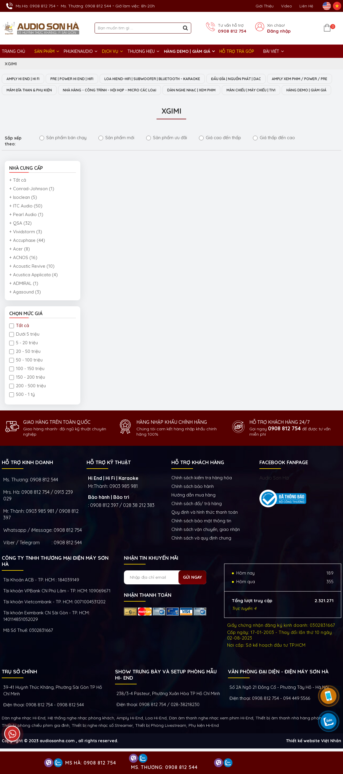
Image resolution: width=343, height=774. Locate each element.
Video (286, 6)
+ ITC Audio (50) (25, 218)
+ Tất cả (17, 192)
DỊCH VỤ (110, 51)
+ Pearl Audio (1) (26, 226)
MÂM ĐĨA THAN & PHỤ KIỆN (105, 90)
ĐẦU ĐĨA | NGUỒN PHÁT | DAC (258, 79)
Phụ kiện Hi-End (204, 737)
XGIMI (11, 63)
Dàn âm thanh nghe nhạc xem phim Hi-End (211, 730)
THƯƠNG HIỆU (141, 51)
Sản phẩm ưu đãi (166, 150)
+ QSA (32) (20, 235)
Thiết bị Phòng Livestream (160, 737)
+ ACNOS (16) (23, 269)
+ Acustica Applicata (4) (33, 287)
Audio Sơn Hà (274, 490)
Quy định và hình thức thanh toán (204, 524)
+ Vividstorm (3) (25, 244)
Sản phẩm (44, 51)
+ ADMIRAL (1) (23, 295)
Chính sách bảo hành (192, 498)
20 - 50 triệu (25, 363)
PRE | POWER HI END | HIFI (80, 79)
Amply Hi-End (130, 730)
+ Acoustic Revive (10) (32, 278)
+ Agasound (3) (25, 304)
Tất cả (19, 337)
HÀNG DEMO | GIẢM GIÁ (187, 51)
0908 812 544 (44, 492)
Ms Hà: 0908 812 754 (90, 763)
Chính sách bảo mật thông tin (201, 533)
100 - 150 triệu (26, 380)
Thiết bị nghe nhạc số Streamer (102, 737)
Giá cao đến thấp (220, 150)
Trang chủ (13, 51)
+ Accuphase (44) (27, 252)
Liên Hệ (306, 6)
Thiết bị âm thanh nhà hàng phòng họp (294, 730)
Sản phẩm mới (116, 150)
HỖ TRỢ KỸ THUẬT (109, 474)
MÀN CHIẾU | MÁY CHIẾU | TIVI (35, 102)
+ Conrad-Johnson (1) (31, 201)
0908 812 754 (232, 31)
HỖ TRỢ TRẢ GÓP (236, 51)
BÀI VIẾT (271, 51)
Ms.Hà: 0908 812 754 (35, 6)
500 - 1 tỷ (22, 406)
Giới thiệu (265, 6)
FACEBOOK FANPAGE (283, 474)
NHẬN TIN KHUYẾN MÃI (151, 570)
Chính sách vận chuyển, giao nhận (205, 541)
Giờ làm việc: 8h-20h (135, 6)
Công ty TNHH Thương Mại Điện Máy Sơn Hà (55, 573)
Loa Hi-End (156, 730)
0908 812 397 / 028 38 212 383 (122, 517)
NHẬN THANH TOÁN (147, 607)
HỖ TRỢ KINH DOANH (27, 474)
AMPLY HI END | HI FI (26, 79)
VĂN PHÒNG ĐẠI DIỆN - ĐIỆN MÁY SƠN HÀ (278, 684)
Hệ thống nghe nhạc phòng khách (81, 730)
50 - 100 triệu (26, 372)
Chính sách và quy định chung (201, 550)
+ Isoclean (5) (23, 209)
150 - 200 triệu (27, 389)
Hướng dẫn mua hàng (193, 507)
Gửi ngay (192, 589)
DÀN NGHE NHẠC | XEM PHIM (286, 90)
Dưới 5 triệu (24, 346)
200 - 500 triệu (27, 398)
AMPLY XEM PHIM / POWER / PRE (37, 90)
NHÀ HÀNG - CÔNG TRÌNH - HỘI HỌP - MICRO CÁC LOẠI (195, 90)
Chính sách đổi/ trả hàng (196, 515)
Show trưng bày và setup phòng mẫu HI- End (166, 687)
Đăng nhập (279, 31)
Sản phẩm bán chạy (63, 150)
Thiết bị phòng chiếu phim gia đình (35, 737)
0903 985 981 (123, 498)
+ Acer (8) (19, 261)
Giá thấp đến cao (274, 150)
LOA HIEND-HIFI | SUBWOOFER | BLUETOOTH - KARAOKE (168, 79)
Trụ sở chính (19, 684)
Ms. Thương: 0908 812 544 (86, 6)
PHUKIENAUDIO (78, 51)
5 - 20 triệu (23, 355)
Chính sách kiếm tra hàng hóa (201, 490)
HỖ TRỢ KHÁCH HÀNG (197, 474)
